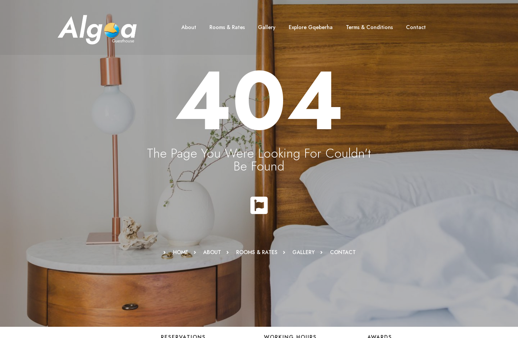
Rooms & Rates (227, 27)
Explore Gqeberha (311, 27)
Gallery (267, 27)
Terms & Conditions (369, 27)
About (188, 27)
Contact (416, 27)
